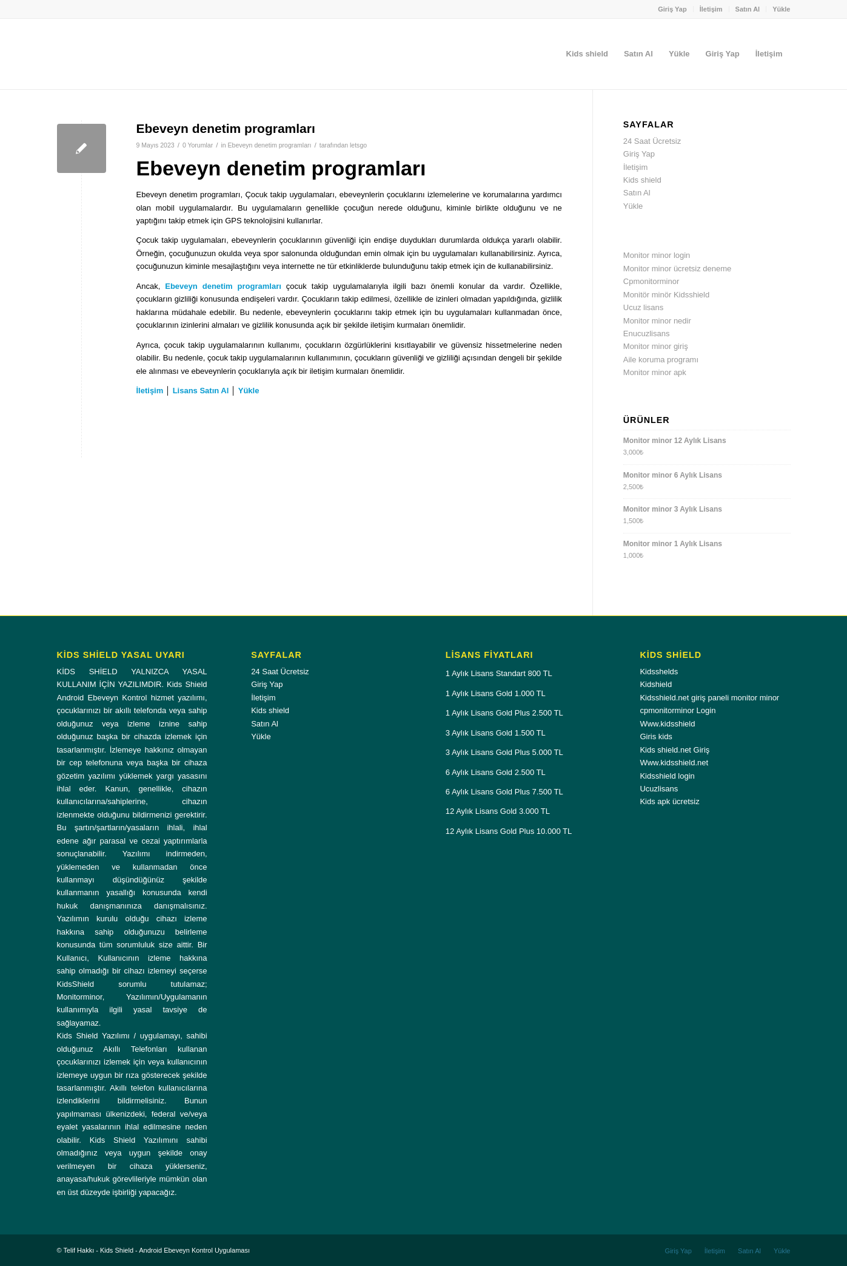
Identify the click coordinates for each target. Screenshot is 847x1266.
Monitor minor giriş (655, 346)
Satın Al (747, 9)
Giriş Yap (672, 9)
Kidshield (656, 684)
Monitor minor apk (654, 372)
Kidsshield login (667, 775)
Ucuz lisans (643, 307)
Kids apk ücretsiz (669, 801)
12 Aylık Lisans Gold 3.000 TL (498, 811)
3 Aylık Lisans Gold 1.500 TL (496, 732)
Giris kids (656, 736)
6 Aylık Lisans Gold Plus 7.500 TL (504, 791)
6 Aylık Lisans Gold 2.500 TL (496, 772)
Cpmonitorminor (651, 281)
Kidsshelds (659, 671)
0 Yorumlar (197, 145)
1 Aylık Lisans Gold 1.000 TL (496, 693)
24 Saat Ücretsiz (652, 141)
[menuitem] (673, 9)
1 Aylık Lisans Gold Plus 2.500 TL (504, 712)
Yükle (781, 9)
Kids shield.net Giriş (674, 749)
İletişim (711, 9)
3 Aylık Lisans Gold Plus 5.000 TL (504, 752)
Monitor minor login (657, 255)
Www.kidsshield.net (674, 762)
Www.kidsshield (667, 723)
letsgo (358, 145)
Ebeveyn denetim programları (225, 128)
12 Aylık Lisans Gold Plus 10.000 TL (509, 831)
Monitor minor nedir (657, 320)
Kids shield (642, 179)
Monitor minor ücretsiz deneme (677, 268)
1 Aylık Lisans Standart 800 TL (499, 673)
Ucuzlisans (659, 788)
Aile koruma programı (660, 359)
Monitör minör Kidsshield (666, 294)
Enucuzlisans (646, 333)
